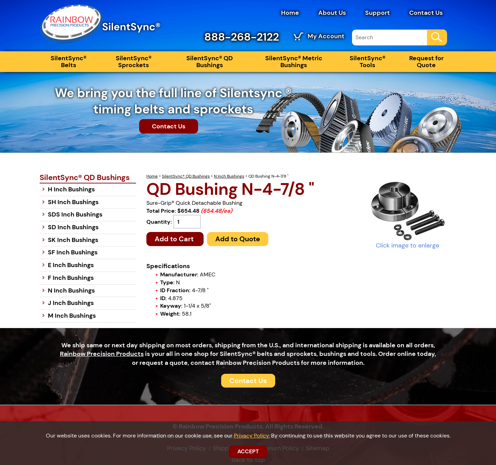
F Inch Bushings (71, 278)
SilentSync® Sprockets (134, 61)
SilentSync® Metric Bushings (293, 61)
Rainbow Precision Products (102, 354)
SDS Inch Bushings (75, 214)
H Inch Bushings (71, 189)
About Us (332, 13)
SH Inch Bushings (73, 202)
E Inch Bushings (71, 265)
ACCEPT (248, 451)
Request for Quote (426, 61)
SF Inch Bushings (72, 252)
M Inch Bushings (72, 315)
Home (290, 13)
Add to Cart (175, 238)
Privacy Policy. (252, 435)
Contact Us (426, 13)
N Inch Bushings (229, 176)
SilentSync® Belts (68, 61)
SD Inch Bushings (73, 227)
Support (377, 13)
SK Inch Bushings (73, 240)
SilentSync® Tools (367, 61)
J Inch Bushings (71, 303)
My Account (326, 36)
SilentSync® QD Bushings (209, 61)
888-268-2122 (241, 37)
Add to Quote (237, 238)
